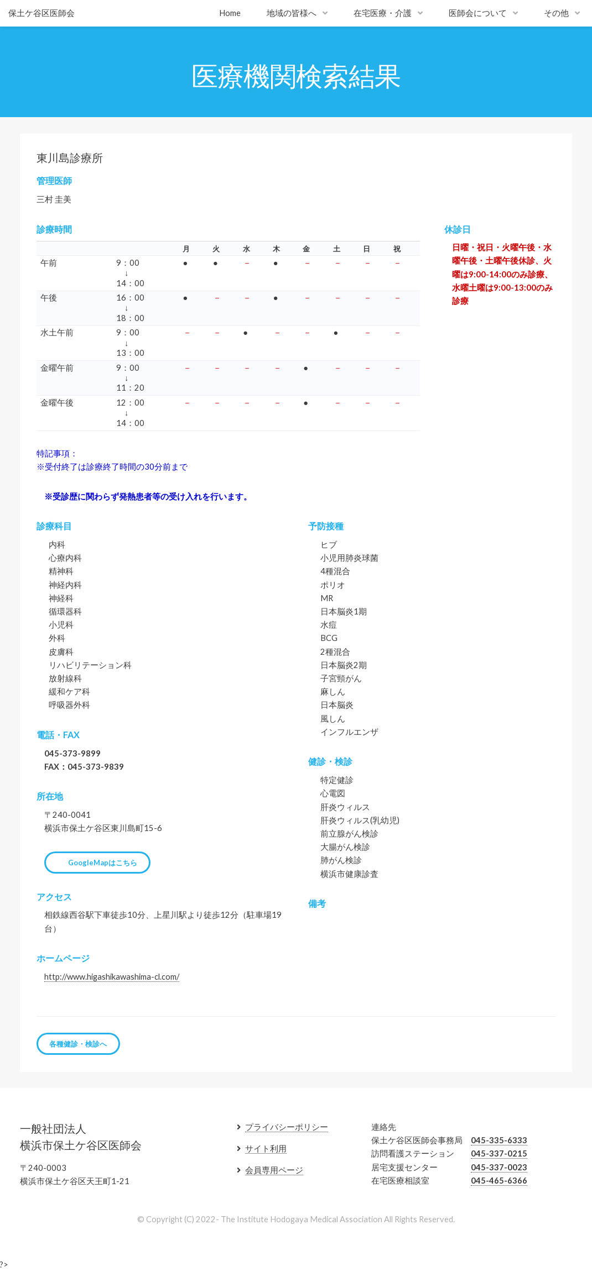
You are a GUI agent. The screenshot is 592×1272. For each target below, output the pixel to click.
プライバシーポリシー (286, 1127)
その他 (556, 13)
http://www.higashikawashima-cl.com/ (111, 976)
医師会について (478, 13)
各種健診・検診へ (78, 1043)
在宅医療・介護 (383, 13)
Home (230, 13)
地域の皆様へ (291, 13)
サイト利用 (266, 1148)
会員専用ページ (274, 1170)
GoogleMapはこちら (102, 862)
